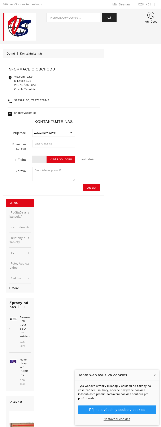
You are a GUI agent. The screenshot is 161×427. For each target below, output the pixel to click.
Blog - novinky (53, 370)
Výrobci (48, 364)
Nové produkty (53, 351)
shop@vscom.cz (79, 112)
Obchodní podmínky (98, 367)
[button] (40, 140)
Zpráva (74, 171)
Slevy (47, 345)
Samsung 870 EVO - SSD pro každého (33, 155)
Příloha (74, 159)
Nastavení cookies (117, 419)
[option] (26, 170)
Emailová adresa (73, 146)
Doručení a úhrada (97, 348)
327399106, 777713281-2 (85, 100)
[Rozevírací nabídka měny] (145, 4)
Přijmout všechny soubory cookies (117, 410)
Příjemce (73, 133)
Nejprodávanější (54, 357)
